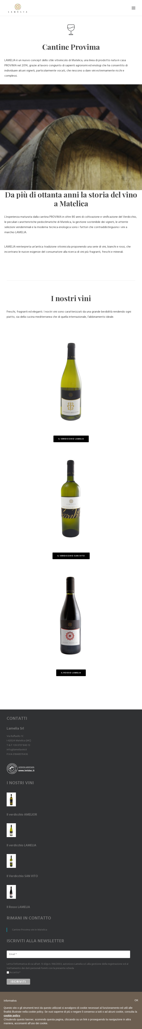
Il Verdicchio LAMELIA (71, 438)
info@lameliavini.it (17, 750)
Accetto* (15, 972)
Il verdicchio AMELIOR (22, 814)
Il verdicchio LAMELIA (21, 845)
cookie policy (12, 1015)
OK (136, 1000)
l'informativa (20, 964)
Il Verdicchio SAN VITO (71, 555)
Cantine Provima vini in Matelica (29, 930)
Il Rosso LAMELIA (71, 672)
